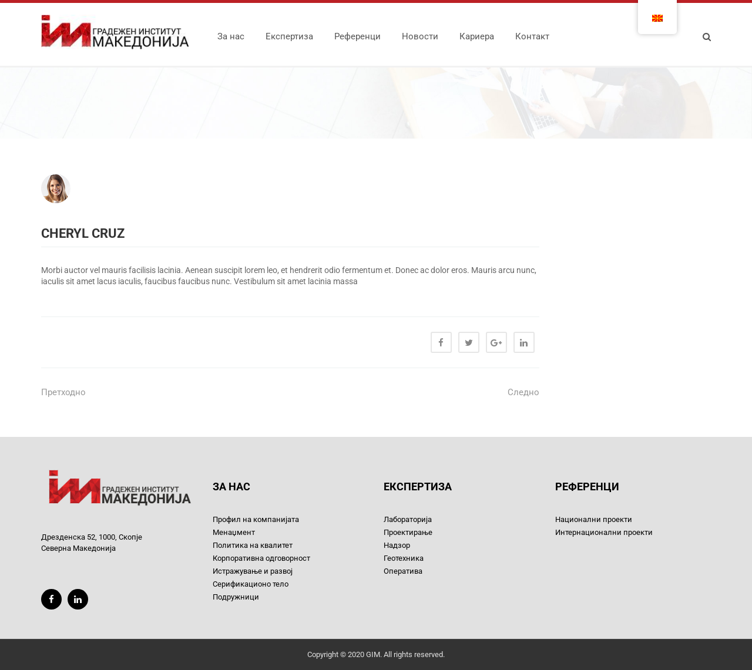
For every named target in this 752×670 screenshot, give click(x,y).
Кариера (476, 36)
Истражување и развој (253, 571)
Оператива (403, 571)
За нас (230, 36)
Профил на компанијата (256, 519)
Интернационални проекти (604, 532)
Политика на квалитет (253, 545)
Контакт (532, 36)
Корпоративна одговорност (261, 558)
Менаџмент (234, 532)
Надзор (397, 545)
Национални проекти (593, 519)
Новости (420, 36)
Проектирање (408, 532)
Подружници (236, 596)
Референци (357, 36)
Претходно (63, 392)
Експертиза (289, 36)
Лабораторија (408, 519)
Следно (523, 392)
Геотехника (404, 558)
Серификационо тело (250, 584)
